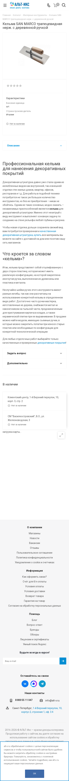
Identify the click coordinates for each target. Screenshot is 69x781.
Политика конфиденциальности (34, 557)
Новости (34, 538)
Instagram (33, 683)
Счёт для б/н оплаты (34, 581)
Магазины (34, 533)
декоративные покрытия (51, 342)
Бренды (34, 629)
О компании (34, 527)
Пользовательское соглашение (34, 552)
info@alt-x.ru (52, 700)
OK (34, 773)
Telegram (42, 683)
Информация (34, 570)
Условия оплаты (34, 586)
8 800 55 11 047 (23, 700)
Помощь (34, 614)
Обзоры (34, 634)
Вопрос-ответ (34, 625)
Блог (34, 620)
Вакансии (34, 543)
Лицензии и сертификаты (34, 639)
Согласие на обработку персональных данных (34, 605)
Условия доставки (34, 591)
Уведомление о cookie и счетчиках (34, 562)
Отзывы (34, 548)
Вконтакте (25, 683)
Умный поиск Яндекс (34, 644)
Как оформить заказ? (34, 576)
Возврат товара (35, 596)
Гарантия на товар (34, 601)
